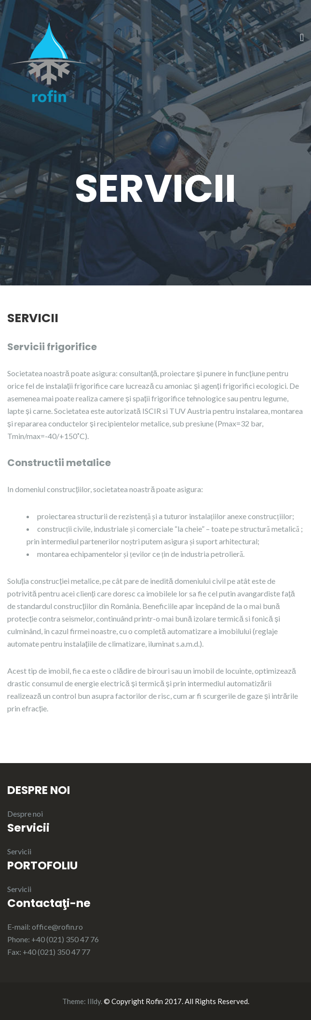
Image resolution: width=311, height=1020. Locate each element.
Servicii (19, 851)
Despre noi (25, 813)
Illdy (94, 1001)
